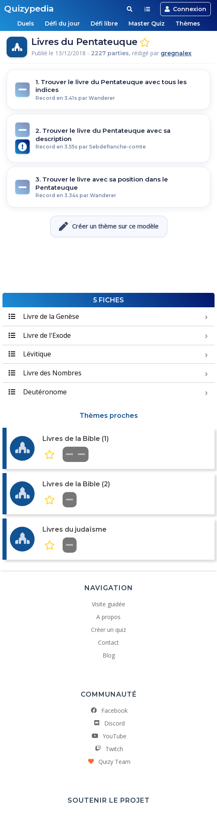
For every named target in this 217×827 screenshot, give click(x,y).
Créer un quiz (108, 630)
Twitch (108, 749)
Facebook (109, 710)
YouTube (108, 736)
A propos (108, 617)
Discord (109, 723)
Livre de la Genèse (44, 316)
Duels (25, 23)
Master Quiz (146, 23)
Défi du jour (62, 23)
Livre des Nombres (45, 372)
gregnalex (176, 53)
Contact (108, 642)
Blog (109, 655)
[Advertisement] (109, 266)
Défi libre (104, 23)
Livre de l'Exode (40, 335)
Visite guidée (108, 604)
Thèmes (187, 23)
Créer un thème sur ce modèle (109, 226)
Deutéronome (38, 391)
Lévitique (30, 353)
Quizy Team (109, 762)
